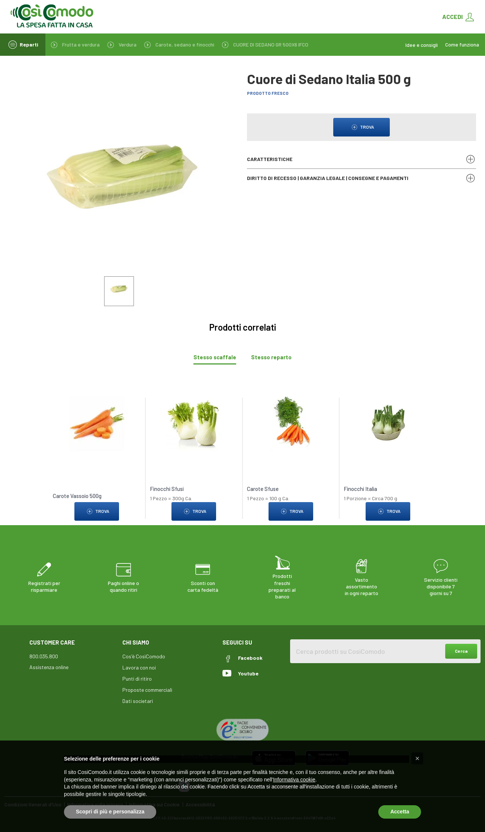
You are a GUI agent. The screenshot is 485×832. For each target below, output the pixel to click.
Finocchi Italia (361, 488)
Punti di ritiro (137, 678)
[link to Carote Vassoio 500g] (97, 423)
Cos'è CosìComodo (143, 656)
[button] (417, 758)
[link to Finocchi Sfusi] (194, 423)
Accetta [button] (399, 812)
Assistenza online (48, 667)
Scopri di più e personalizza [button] (110, 812)
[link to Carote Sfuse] (291, 423)
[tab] (215, 357)
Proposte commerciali (147, 690)
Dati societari (137, 701)
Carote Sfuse (263, 488)
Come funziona (462, 44)
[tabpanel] (242, 454)
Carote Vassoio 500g (77, 495)
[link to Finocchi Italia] (388, 423)
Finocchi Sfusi (167, 488)
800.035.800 (43, 656)
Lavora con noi (139, 667)
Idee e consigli (421, 45)
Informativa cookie (294, 780)
